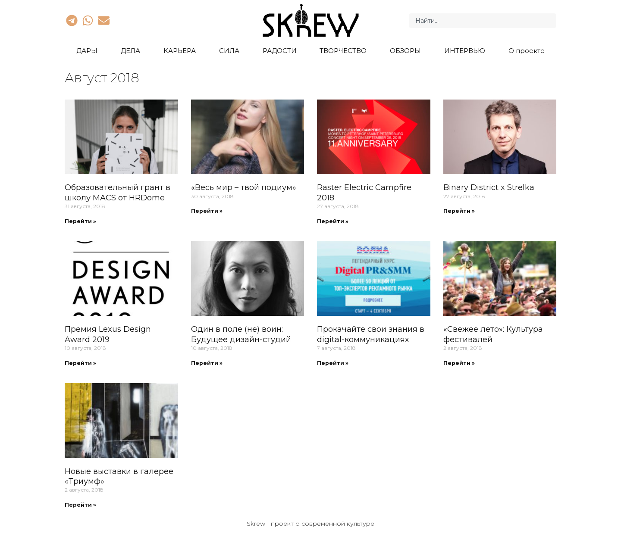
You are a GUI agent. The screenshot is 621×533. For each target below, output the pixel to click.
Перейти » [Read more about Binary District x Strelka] (459, 211)
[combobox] (482, 20)
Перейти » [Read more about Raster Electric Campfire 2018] (332, 221)
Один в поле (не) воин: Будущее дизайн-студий (241, 334)
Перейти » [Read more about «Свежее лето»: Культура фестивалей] (459, 363)
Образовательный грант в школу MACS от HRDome (117, 192)
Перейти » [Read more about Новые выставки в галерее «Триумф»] (80, 505)
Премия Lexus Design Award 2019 (108, 334)
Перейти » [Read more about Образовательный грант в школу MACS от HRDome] (80, 221)
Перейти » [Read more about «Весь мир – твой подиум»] (207, 211)
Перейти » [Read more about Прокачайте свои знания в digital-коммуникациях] (332, 363)
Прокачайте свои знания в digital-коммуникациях (370, 334)
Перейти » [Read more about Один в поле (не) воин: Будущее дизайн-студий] (207, 363)
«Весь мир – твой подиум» (243, 187)
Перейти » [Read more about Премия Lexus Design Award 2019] (80, 363)
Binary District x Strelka (488, 187)
